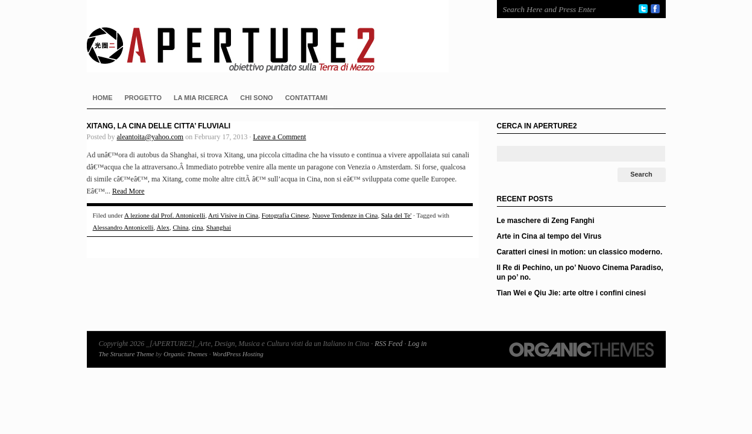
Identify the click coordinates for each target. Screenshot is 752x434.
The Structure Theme (126, 353)
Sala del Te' (396, 215)
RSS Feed (388, 343)
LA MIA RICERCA (201, 97)
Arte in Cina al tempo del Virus (549, 236)
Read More (128, 191)
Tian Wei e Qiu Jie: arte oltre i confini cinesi (571, 293)
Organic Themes (185, 353)
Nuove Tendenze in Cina (345, 215)
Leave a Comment (279, 137)
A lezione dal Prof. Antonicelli (164, 215)
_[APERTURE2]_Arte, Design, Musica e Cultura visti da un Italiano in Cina (280, 36)
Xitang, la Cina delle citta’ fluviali (159, 126)
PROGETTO (143, 97)
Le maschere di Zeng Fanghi (546, 220)
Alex (163, 227)
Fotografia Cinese (285, 215)
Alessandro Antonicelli (123, 227)
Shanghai (218, 227)
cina (197, 227)
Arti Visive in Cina (233, 215)
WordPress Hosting (238, 353)
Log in (417, 343)
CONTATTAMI (306, 97)
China (180, 227)
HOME (103, 97)
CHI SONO (256, 97)
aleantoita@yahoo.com (150, 137)
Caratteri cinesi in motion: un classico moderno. (580, 252)
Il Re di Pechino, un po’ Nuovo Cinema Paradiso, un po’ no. (580, 272)
